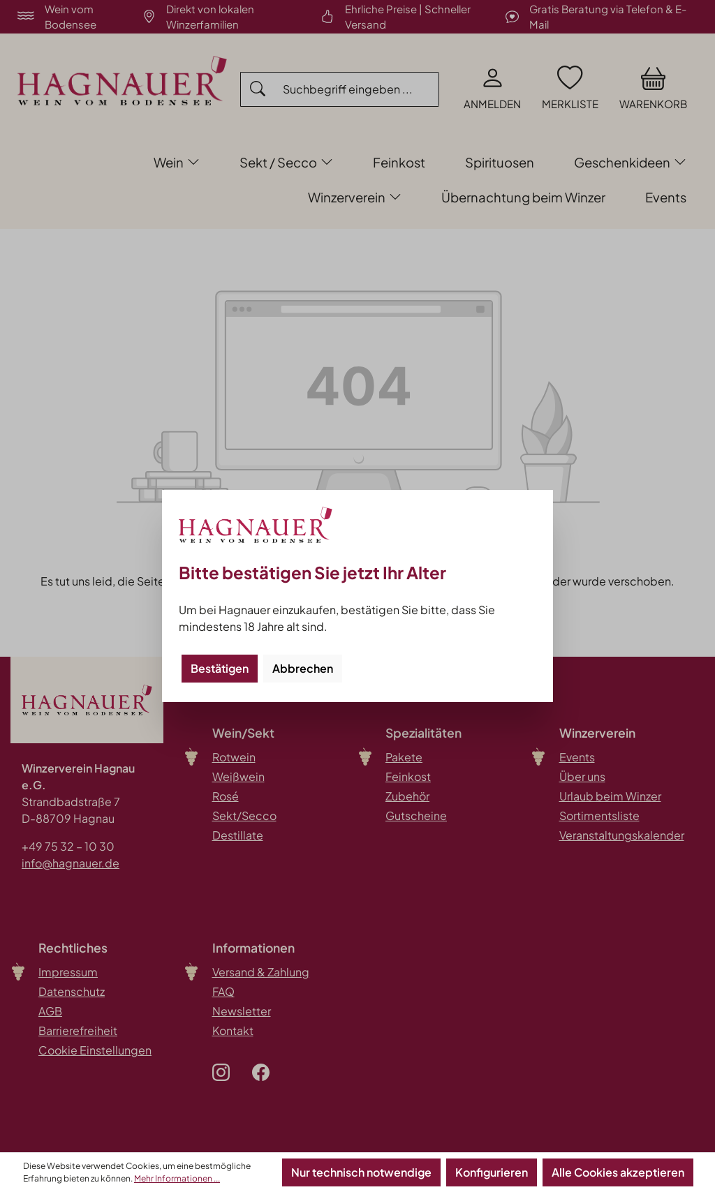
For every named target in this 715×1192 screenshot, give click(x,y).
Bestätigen (220, 668)
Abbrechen (302, 668)
